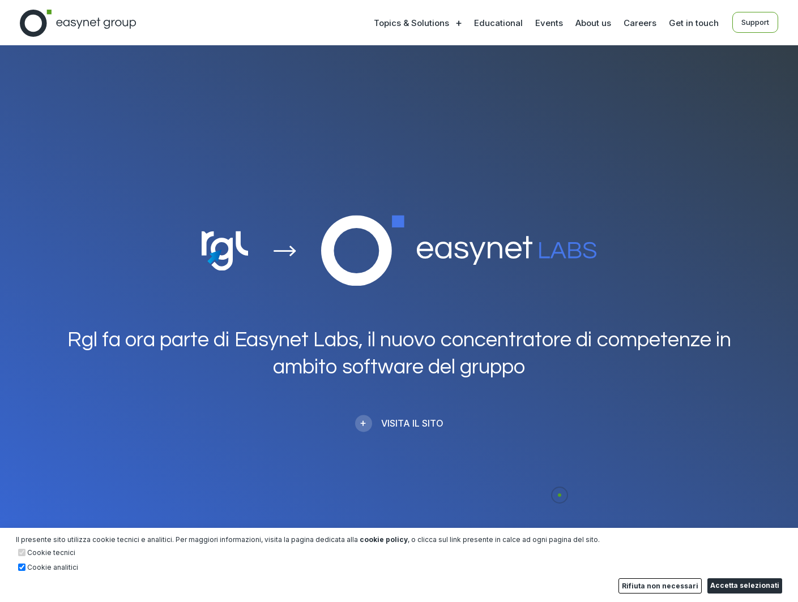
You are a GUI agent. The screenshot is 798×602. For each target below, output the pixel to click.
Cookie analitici (52, 567)
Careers (640, 23)
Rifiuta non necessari (660, 586)
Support (755, 22)
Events (549, 23)
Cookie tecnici (51, 552)
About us (593, 23)
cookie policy (384, 539)
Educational (498, 23)
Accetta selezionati (744, 585)
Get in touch (694, 23)
